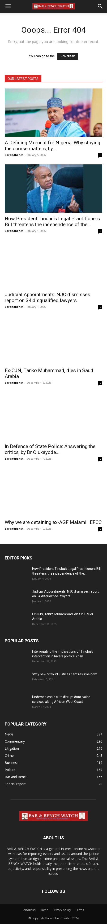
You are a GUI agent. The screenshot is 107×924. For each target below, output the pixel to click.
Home (44, 910)
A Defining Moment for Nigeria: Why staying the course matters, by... (52, 145)
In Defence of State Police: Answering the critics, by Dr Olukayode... (50, 449)
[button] (8, 6)
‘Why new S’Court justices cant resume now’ (65, 674)
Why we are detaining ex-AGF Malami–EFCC (53, 522)
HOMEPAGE (67, 56)
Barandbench (14, 155)
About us (29, 910)
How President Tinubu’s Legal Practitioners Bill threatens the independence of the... (52, 221)
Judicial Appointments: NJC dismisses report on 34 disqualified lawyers (47, 297)
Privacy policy (62, 910)
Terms (79, 910)
